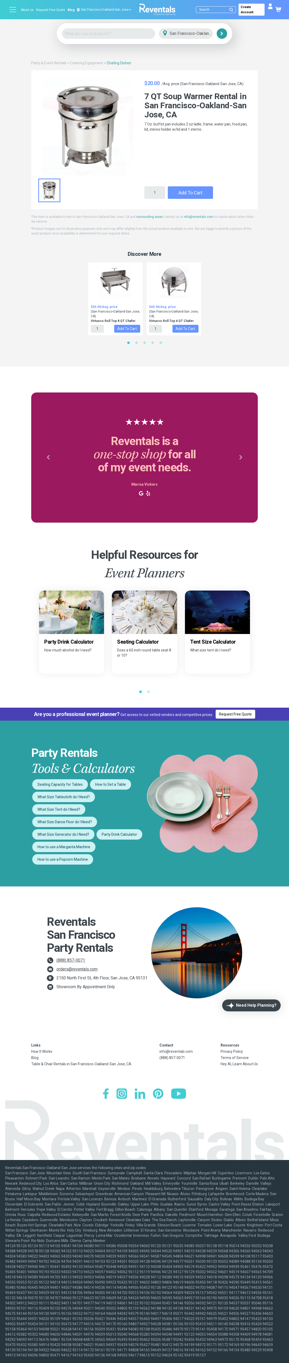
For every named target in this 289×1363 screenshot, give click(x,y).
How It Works (41, 1051)
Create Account (247, 9)
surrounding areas (149, 217)
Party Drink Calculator (119, 834)
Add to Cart (190, 192)
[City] (193, 34)
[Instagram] (122, 1094)
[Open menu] (13, 9)
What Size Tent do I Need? (58, 809)
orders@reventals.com (77, 969)
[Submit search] (231, 9)
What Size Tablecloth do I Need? (63, 797)
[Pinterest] (158, 1094)
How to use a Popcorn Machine (62, 859)
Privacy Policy (232, 1051)
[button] (48, 457)
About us (27, 10)
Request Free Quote (50, 10)
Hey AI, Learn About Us (239, 1064)
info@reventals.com (198, 217)
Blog (71, 10)
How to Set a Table (110, 784)
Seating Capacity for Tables (60, 784)
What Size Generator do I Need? (63, 834)
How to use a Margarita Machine (63, 847)
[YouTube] (178, 1094)
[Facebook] (105, 1094)
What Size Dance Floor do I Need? (64, 822)
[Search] (217, 9)
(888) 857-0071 (70, 960)
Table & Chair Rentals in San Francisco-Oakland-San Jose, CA (81, 1064)
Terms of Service (235, 1058)
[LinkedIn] (140, 1094)
